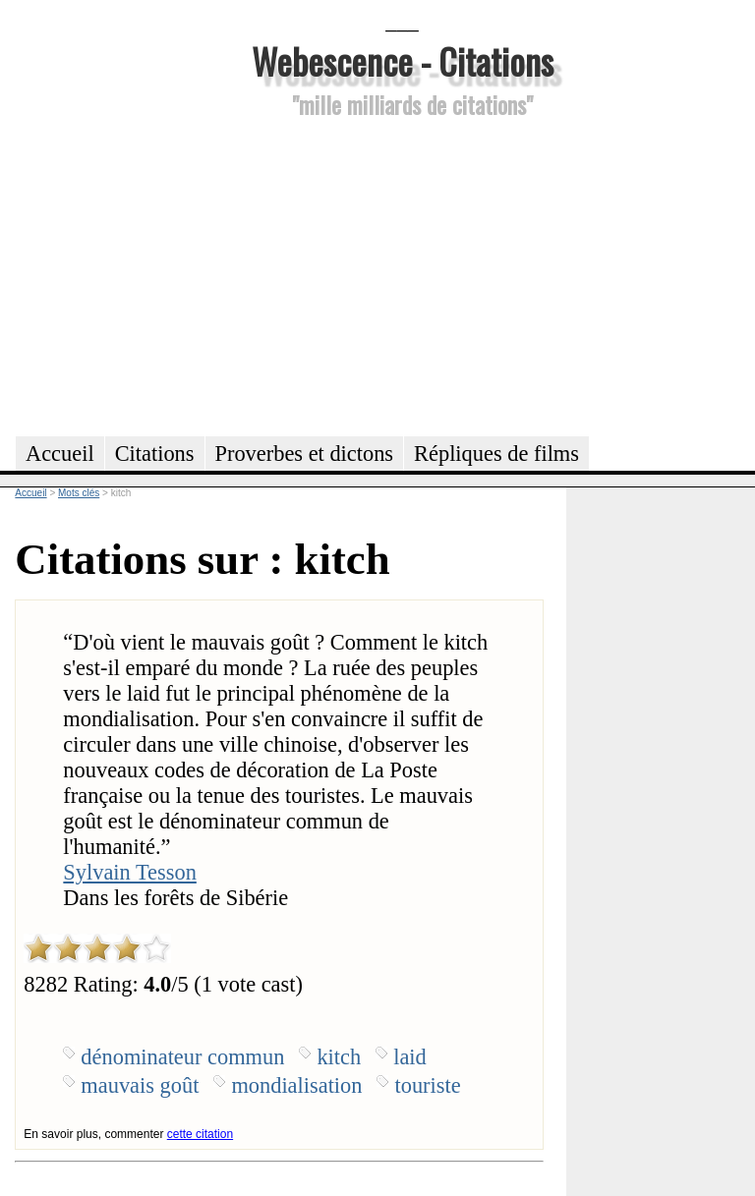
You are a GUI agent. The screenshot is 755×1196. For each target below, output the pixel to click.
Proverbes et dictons (304, 453)
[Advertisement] (402, 274)
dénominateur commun (182, 1057)
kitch (339, 1057)
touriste (427, 1085)
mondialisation (296, 1085)
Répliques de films (496, 453)
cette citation (200, 1134)
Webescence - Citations (402, 60)
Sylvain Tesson (129, 872)
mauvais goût (140, 1085)
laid (410, 1057)
